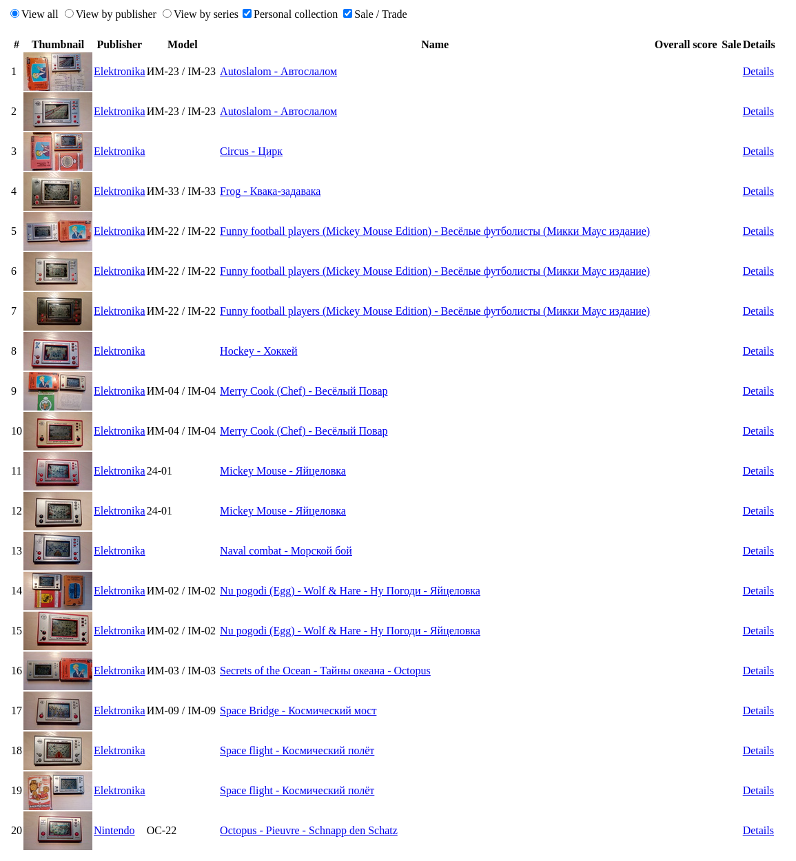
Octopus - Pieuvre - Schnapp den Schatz (309, 830)
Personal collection (296, 14)
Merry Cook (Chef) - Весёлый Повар (303, 391)
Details (758, 71)
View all (40, 14)
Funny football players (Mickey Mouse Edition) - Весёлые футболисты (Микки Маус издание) (435, 231)
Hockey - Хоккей (258, 351)
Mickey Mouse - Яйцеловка (283, 471)
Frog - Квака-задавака (270, 191)
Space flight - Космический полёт (297, 750)
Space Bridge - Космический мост (298, 710)
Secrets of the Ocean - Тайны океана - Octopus (325, 670)
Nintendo (114, 830)
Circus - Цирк (251, 151)
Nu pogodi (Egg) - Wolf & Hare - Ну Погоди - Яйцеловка (350, 591)
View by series (206, 14)
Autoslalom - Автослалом (278, 71)
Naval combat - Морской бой (286, 551)
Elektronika (119, 71)
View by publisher (116, 14)
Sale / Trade (380, 14)
